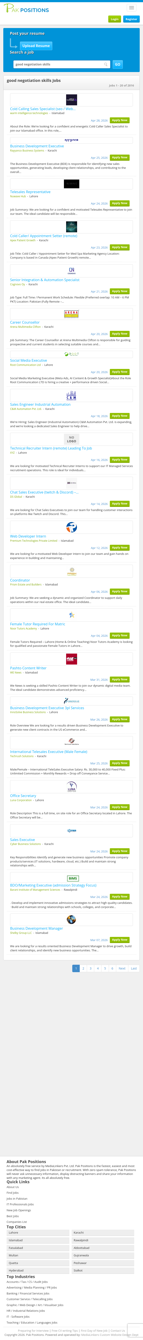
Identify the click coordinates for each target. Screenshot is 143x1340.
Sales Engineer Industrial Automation (40, 404)
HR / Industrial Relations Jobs (26, 1311)
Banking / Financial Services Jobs (28, 1293)
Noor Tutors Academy (23, 628)
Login (114, 19)
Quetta (13, 1263)
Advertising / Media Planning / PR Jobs (32, 1287)
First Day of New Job (94, 1331)
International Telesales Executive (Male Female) (48, 751)
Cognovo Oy (17, 284)
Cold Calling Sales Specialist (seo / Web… (43, 108)
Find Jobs (13, 1193)
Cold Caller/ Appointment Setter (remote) (43, 235)
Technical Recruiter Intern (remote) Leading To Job (51, 448)
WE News (16, 672)
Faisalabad (16, 1248)
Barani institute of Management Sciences (35, 890)
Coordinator (20, 580)
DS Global (16, 497)
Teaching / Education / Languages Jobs (32, 1322)
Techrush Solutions (22, 756)
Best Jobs (13, 1216)
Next (122, 968)
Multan (13, 1255)
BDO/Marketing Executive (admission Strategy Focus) (53, 885)
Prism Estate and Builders (26, 584)
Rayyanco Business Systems (27, 150)
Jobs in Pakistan (17, 1199)
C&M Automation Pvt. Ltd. (26, 409)
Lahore (13, 1232)
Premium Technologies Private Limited (33, 541)
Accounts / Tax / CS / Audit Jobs (27, 1282)
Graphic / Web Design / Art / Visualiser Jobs (35, 1305)
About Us (13, 1187)
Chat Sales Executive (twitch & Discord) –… (44, 492)
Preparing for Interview (33, 1331)
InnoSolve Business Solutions (28, 712)
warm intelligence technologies (29, 113)
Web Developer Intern (28, 536)
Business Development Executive (37, 146)
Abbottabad (82, 1248)
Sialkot (78, 1270)
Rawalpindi (81, 1240)
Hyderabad (16, 1270)
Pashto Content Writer (28, 668)
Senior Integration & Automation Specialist (45, 279)
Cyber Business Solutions (25, 844)
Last (134, 968)
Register (131, 19)
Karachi (79, 1232)
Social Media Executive (28, 360)
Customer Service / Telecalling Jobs (30, 1299)
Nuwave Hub (18, 196)
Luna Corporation (21, 800)
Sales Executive (22, 839)
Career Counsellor (25, 322)
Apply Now (119, 120)
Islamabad (16, 1240)
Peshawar (80, 1263)
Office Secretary (23, 795)
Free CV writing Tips (65, 1331)
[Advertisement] (30, 1000)
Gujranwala (81, 1255)
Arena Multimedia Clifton (25, 327)
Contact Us (117, 1331)
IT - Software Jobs (18, 1317)
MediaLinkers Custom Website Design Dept (110, 1335)
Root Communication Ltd (25, 365)
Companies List (17, 1222)
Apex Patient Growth (23, 240)
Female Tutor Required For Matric (37, 624)
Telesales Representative (30, 191)
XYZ (12, 453)
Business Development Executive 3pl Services (47, 707)
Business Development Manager (36, 928)
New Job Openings (19, 1210)
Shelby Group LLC (21, 933)
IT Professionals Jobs (20, 1204)
